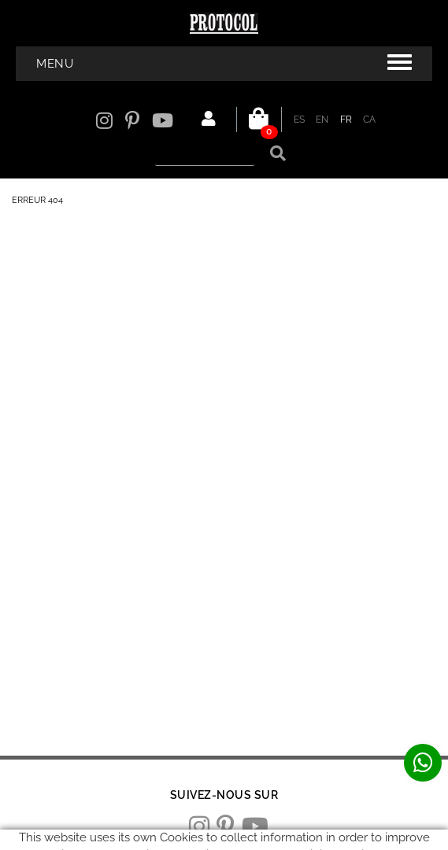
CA (369, 119)
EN (322, 119)
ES (299, 119)
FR (346, 119)
